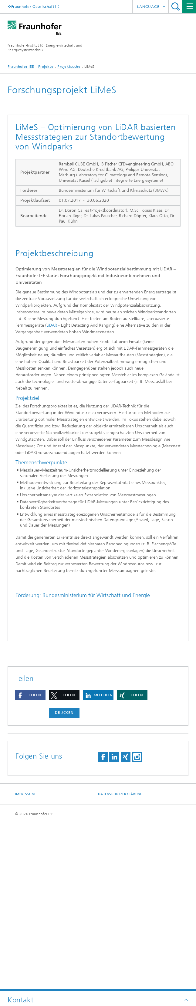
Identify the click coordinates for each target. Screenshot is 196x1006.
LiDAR (51, 325)
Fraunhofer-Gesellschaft (32, 6)
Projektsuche (68, 66)
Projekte (45, 66)
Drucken (64, 880)
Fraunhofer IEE (21, 66)
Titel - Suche (175, 6)
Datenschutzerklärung (120, 962)
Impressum (25, 962)
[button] (30, 863)
